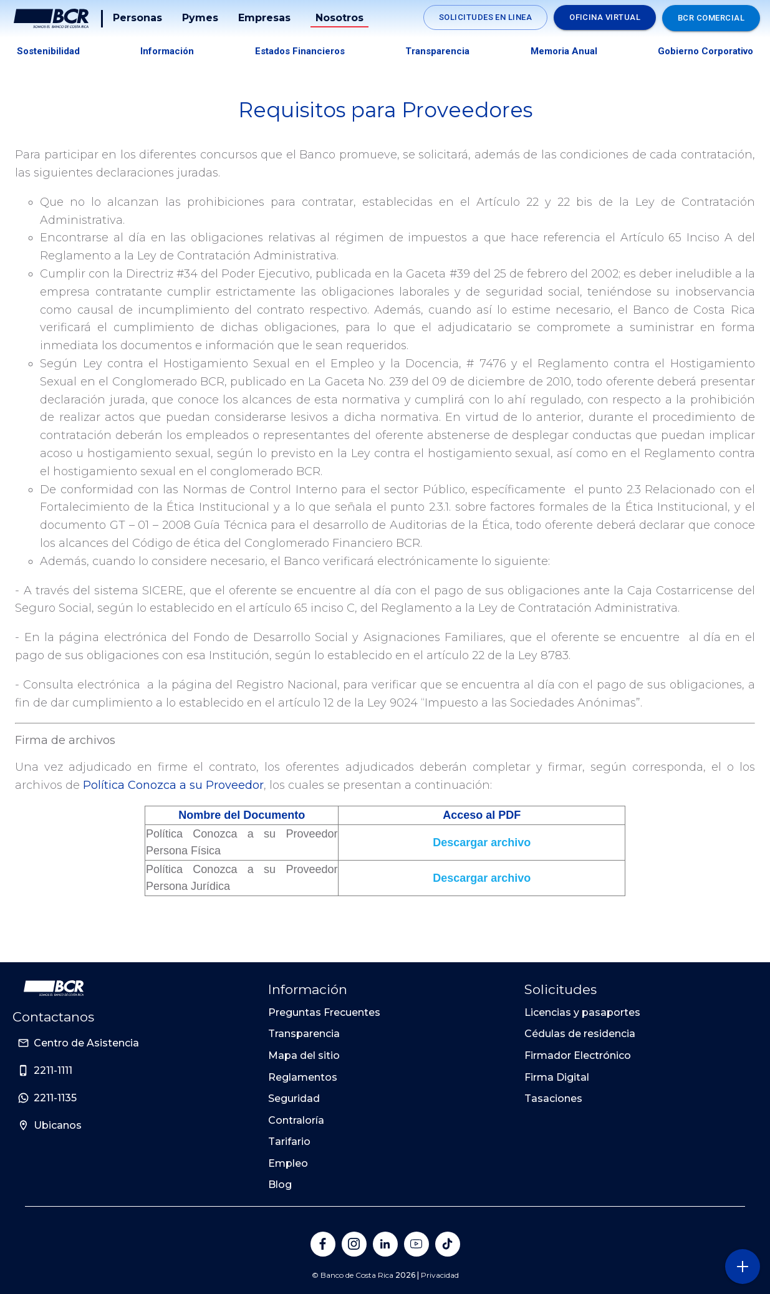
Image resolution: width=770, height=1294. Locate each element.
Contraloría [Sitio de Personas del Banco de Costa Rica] (296, 1120)
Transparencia (437, 51)
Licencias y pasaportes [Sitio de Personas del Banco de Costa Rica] (582, 1012)
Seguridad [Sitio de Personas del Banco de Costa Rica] (294, 1098)
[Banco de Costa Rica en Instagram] (354, 1244)
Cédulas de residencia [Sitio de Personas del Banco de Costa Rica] (579, 1034)
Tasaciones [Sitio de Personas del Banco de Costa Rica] (553, 1098)
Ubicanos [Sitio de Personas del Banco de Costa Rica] (58, 1125)
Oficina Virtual (604, 17)
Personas (138, 18)
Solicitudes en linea (485, 17)
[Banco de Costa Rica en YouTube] (416, 1244)
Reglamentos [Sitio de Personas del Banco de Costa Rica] (302, 1077)
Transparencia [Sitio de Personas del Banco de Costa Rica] (304, 1034)
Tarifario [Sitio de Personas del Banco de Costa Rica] (289, 1141)
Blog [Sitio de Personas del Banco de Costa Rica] (280, 1184)
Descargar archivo (482, 842)
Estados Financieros (300, 51)
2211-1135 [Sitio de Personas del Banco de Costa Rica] (55, 1098)
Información (167, 51)
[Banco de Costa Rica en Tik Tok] (447, 1244)
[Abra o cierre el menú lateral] (742, 1266)
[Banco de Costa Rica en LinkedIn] (385, 1244)
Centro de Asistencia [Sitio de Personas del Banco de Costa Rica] (86, 1043)
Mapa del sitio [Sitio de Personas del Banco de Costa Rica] (304, 1055)
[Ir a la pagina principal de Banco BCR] (53, 988)
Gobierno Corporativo (705, 51)
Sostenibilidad (48, 51)
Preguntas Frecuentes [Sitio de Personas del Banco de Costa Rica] (324, 1012)
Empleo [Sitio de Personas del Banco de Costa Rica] (288, 1163)
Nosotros (341, 18)
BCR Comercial (711, 17)
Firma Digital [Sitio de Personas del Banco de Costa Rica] (556, 1077)
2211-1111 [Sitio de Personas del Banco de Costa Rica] (53, 1070)
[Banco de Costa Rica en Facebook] (322, 1244)
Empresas (265, 18)
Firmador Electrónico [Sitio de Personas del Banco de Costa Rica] (577, 1055)
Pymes (201, 18)
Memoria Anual (564, 51)
